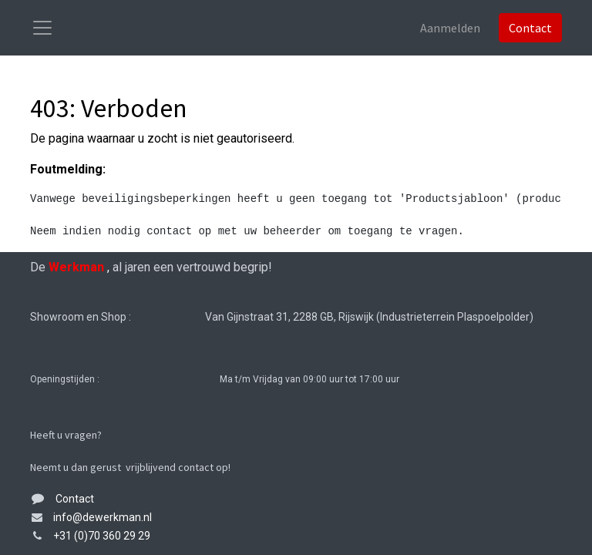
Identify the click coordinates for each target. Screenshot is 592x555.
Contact (530, 27)
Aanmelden (450, 27)
